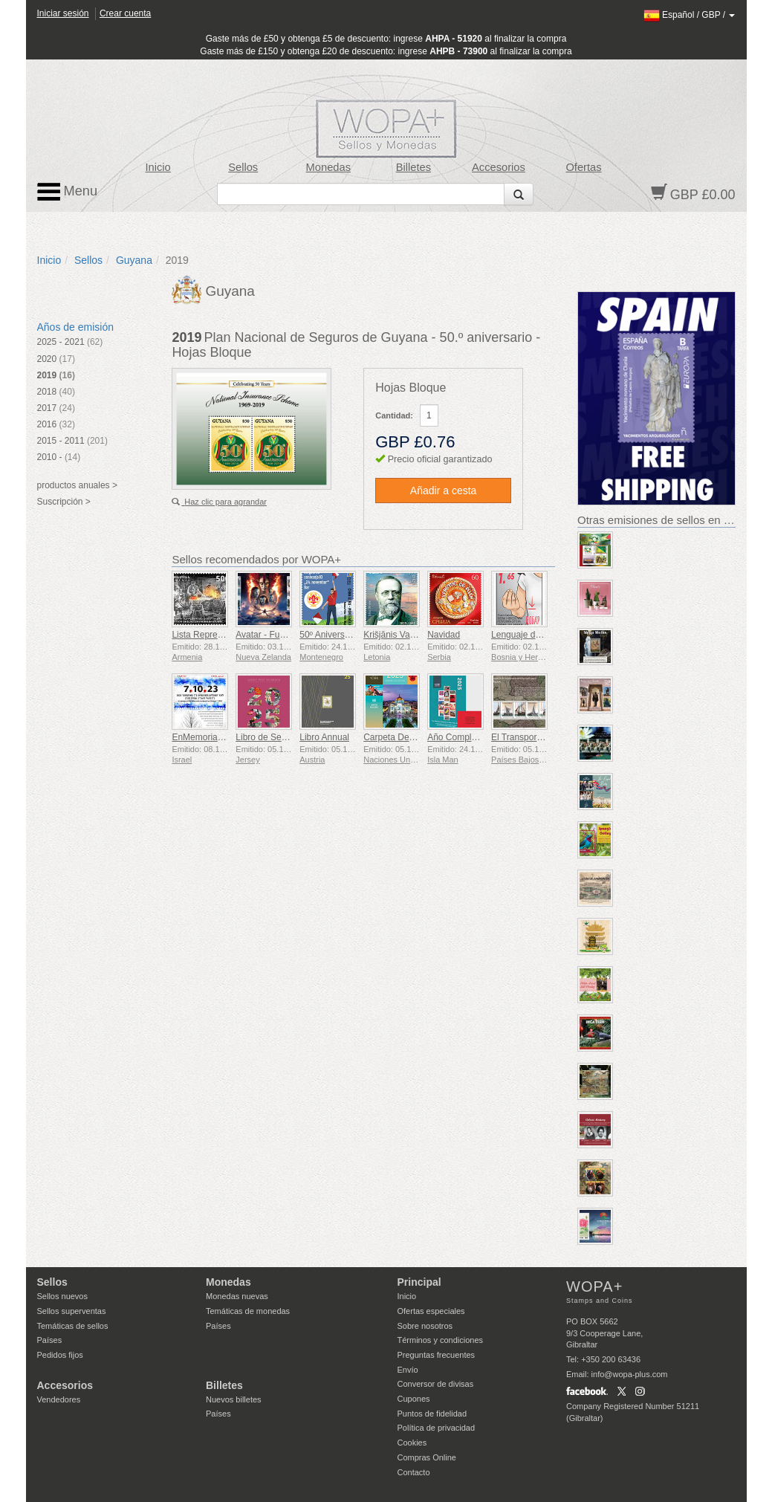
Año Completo (455, 737)
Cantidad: (394, 415)
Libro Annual (324, 737)
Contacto (414, 1472)
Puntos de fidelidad (432, 1413)
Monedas (328, 167)
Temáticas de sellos (72, 1325)
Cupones (414, 1398)
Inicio (157, 167)
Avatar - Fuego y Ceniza (283, 634)
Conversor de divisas (436, 1383)
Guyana (134, 260)
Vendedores (59, 1399)
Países (49, 1340)
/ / (689, 15)
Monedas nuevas (237, 1296)
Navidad (443, 634)
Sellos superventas (71, 1311)
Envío (408, 1369)
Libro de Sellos (265, 737)
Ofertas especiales (431, 1311)
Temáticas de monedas (248, 1311)
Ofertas (583, 167)
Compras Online (427, 1457)
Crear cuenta (125, 13)
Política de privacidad (437, 1427)
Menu (67, 192)
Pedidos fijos (60, 1354)
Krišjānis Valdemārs (402, 634)
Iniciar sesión (63, 13)
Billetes (413, 167)
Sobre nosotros (425, 1325)
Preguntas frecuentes (437, 1354)
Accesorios (498, 167)
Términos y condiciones (441, 1340)
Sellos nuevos (62, 1296)
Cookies (412, 1442)
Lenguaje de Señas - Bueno (546, 634)
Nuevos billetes (234, 1399)
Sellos (243, 167)
